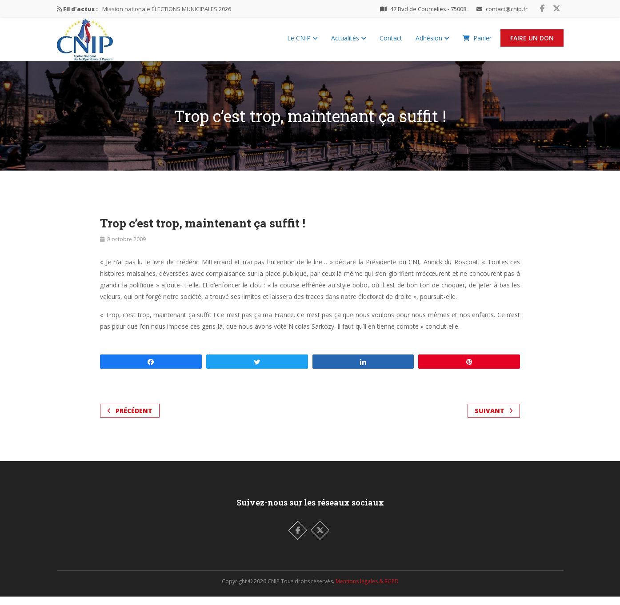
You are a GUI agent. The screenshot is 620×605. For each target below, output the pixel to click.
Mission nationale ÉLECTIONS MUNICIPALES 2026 (166, 9)
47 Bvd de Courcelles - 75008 (428, 9)
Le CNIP (302, 42)
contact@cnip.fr (507, 9)
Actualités (348, 42)
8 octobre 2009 (126, 247)
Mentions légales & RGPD (367, 589)
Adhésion (432, 42)
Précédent (129, 419)
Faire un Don (532, 42)
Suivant (494, 419)
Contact (391, 42)
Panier (477, 42)
